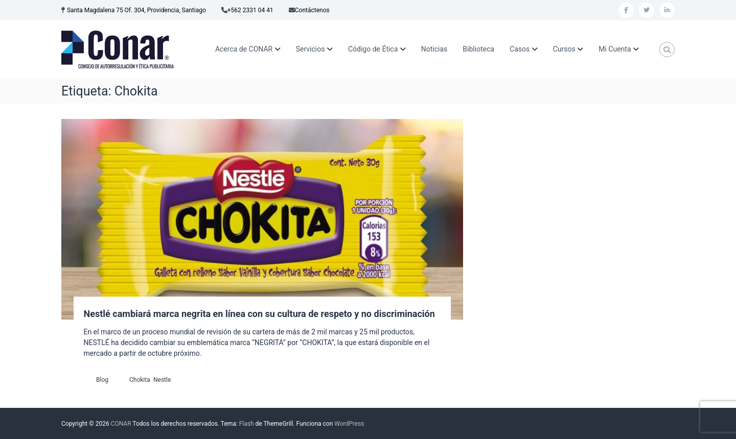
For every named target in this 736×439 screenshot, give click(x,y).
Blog (102, 379)
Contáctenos (312, 10)
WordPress (349, 423)
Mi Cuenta (615, 49)
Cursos (564, 49)
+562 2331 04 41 (250, 10)
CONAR (121, 423)
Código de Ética (373, 49)
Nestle (162, 379)
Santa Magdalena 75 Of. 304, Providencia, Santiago (136, 10)
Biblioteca (478, 49)
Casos (520, 49)
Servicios (310, 49)
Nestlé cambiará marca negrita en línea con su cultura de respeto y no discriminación (259, 313)
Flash (246, 423)
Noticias (434, 49)
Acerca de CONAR (243, 49)
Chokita (139, 379)
